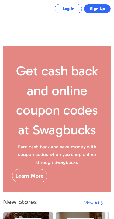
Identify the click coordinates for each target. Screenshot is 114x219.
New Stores (20, 202)
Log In (64, 8)
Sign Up (95, 8)
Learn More (30, 175)
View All (91, 203)
